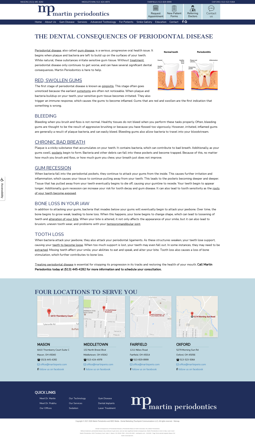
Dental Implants (106, 403)
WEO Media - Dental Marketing (121, 421)
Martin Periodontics (100, 421)
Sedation (73, 408)
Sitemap (177, 421)
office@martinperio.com (52, 364)
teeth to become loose (67, 245)
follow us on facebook (50, 369)
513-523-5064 (228, 2)
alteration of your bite (63, 219)
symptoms (84, 91)
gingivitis (108, 86)
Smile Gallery (144, 22)
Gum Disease (66, 22)
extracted (41, 250)
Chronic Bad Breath (60, 142)
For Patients (126, 22)
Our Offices (46, 408)
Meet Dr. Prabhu (48, 403)
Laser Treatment (106, 408)
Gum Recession (53, 168)
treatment (137, 60)
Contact (173, 22)
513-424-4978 (103, 2)
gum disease (86, 50)
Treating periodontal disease (54, 264)
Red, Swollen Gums (58, 80)
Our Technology (77, 398)
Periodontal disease (48, 50)
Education (160, 22)
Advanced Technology (103, 22)
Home (38, 22)
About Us (50, 22)
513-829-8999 (164, 2)
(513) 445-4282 (36, 2)
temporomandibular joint (123, 224)
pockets (57, 153)
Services (82, 22)
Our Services (75, 403)
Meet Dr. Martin (48, 398)
